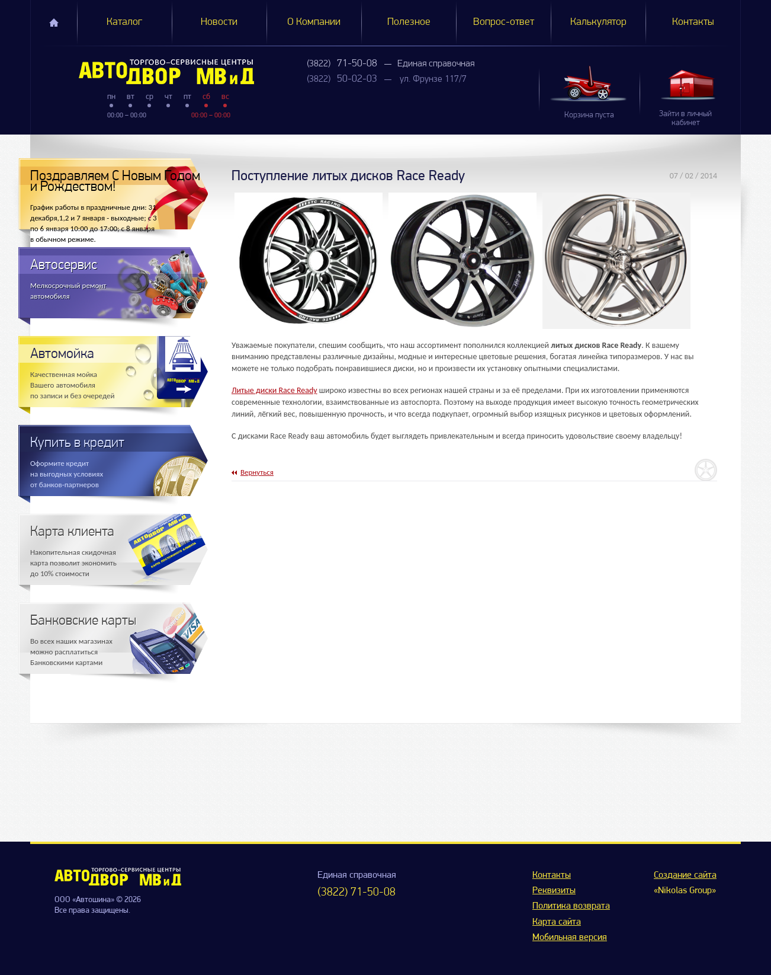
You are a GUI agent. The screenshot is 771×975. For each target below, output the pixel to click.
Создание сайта (685, 875)
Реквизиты (554, 891)
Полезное (409, 22)
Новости (219, 22)
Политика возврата (571, 906)
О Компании (313, 22)
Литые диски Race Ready (274, 390)
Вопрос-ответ (503, 22)
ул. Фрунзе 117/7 (433, 79)
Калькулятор (598, 22)
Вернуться (257, 472)
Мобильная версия (569, 937)
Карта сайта (556, 922)
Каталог (124, 22)
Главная (54, 22)
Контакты (693, 22)
